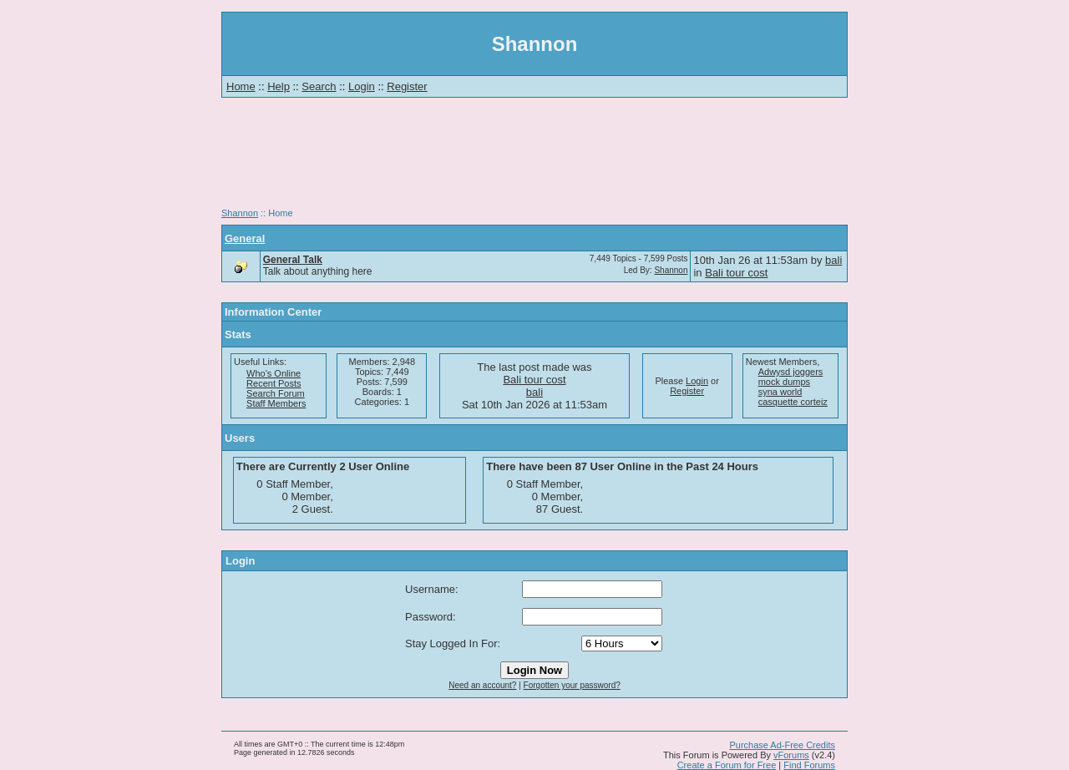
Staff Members (276, 403)
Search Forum (275, 393)
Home (241, 86)
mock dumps (784, 382)
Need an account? (482, 685)
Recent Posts (273, 383)
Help (278, 86)
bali (833, 260)
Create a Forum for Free (727, 765)
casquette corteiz (793, 402)
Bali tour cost (736, 272)
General (245, 238)
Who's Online (273, 373)
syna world (780, 392)
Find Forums (809, 765)
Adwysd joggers (790, 372)
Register (407, 86)
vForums (791, 755)
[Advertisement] (534, 158)
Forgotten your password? (572, 685)
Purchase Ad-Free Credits (782, 745)
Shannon (239, 213)
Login (361, 86)
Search (318, 86)
